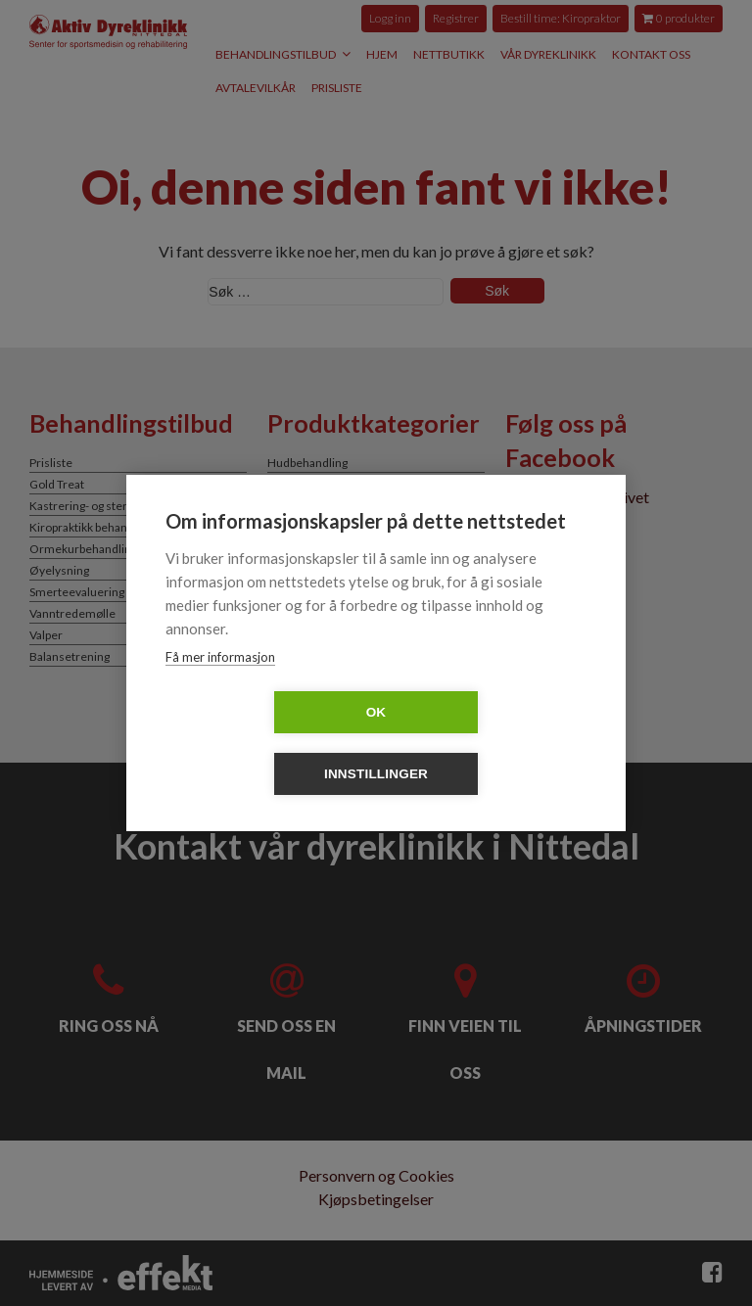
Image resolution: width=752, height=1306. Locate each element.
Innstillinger (488, 743)
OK (264, 743)
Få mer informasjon (220, 688)
